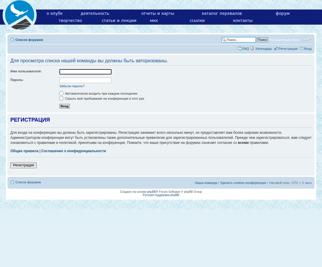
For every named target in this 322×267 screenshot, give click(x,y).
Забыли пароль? (72, 86)
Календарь (264, 48)
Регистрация (288, 48)
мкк (154, 20)
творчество (70, 20)
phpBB (151, 191)
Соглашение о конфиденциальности (74, 151)
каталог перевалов (222, 13)
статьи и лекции (119, 20)
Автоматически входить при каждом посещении (98, 93)
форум (283, 13)
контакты (243, 20)
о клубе (55, 13)
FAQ (245, 48)
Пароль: (17, 80)
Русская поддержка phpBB (161, 195)
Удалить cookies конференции (243, 183)
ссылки (197, 20)
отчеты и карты (157, 13)
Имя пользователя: (26, 71)
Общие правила (24, 151)
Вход (308, 48)
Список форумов (29, 40)
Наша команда (206, 183)
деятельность (95, 13)
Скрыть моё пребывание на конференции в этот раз (101, 98)
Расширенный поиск (284, 40)
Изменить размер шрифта (307, 39)
